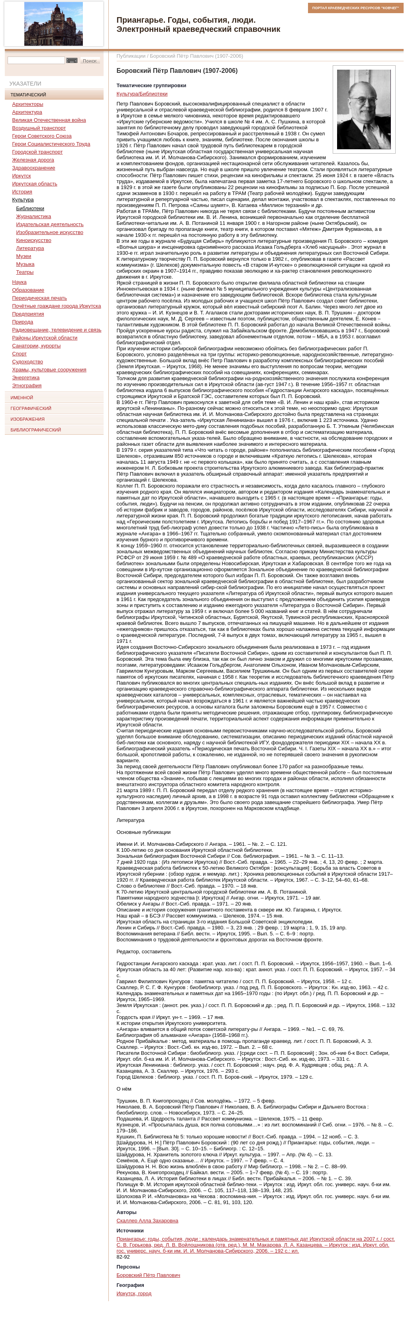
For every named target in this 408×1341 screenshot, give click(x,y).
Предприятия (28, 314)
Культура (23, 200)
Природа (22, 322)
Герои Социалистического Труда (51, 144)
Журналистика (33, 216)
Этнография (27, 385)
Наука (19, 282)
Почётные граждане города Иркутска (56, 306)
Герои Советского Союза (42, 136)
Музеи (23, 256)
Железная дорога (33, 160)
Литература (30, 248)
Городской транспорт (37, 152)
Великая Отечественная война (49, 120)
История (22, 192)
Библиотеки (30, 208)
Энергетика (26, 378)
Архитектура (27, 112)
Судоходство (27, 362)
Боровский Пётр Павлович (148, 1275)
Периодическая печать (39, 298)
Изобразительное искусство (49, 232)
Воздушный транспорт (39, 128)
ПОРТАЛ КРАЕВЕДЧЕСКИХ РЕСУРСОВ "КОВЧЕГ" (355, 8)
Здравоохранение (33, 168)
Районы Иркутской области (45, 338)
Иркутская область (34, 184)
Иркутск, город (134, 1293)
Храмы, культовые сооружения (49, 370)
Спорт (19, 354)
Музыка (25, 264)
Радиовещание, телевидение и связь (57, 330)
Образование (28, 290)
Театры (25, 272)
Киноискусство (33, 240)
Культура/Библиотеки (142, 94)
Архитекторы (27, 104)
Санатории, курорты (36, 346)
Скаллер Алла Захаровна (147, 1221)
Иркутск (21, 176)
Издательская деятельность (50, 224)
